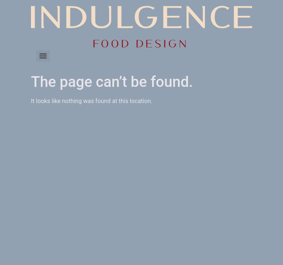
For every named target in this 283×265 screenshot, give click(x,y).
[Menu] (43, 55)
